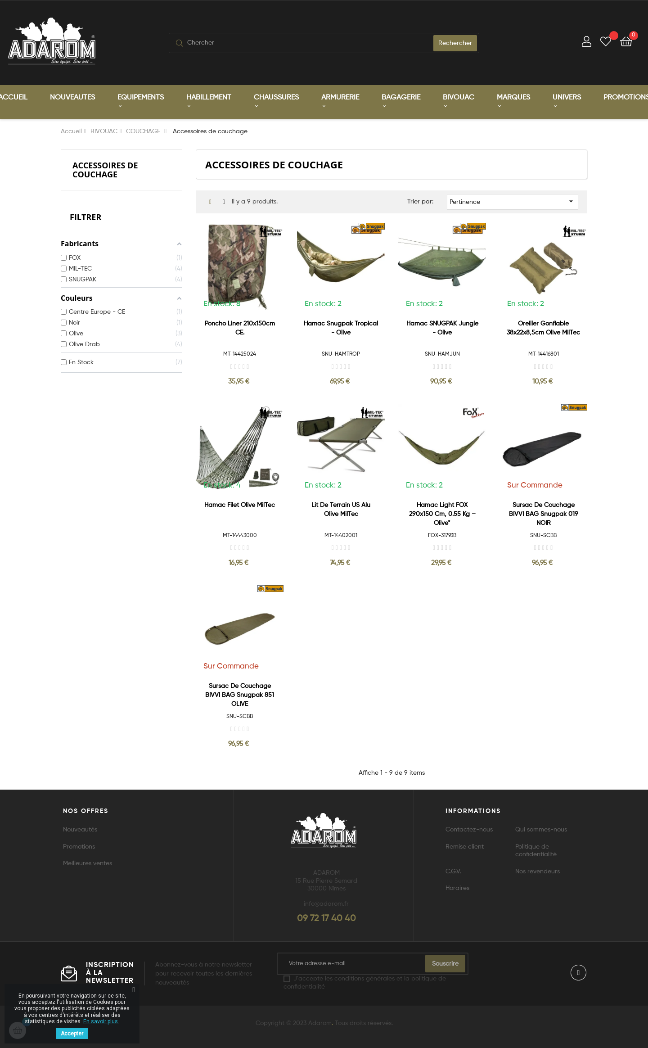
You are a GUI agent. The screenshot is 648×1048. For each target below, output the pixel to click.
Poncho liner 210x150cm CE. (240, 327)
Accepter (72, 1033)
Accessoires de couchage (105, 168)
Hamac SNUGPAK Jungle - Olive (442, 327)
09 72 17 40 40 (326, 917)
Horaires (457, 887)
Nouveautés (80, 829)
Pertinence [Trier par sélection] (513, 200)
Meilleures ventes (87, 862)
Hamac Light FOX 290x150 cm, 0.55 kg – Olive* (442, 513)
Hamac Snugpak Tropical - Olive (341, 327)
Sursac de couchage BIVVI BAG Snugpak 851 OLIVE (239, 694)
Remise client (465, 846)
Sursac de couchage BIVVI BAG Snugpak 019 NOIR (543, 513)
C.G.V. (453, 870)
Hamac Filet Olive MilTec (239, 504)
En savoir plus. (101, 1021)
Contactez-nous (469, 829)
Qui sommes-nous (541, 829)
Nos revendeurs (537, 870)
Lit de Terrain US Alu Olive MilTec (340, 508)
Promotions (79, 846)
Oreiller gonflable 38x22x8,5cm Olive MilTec (543, 327)
